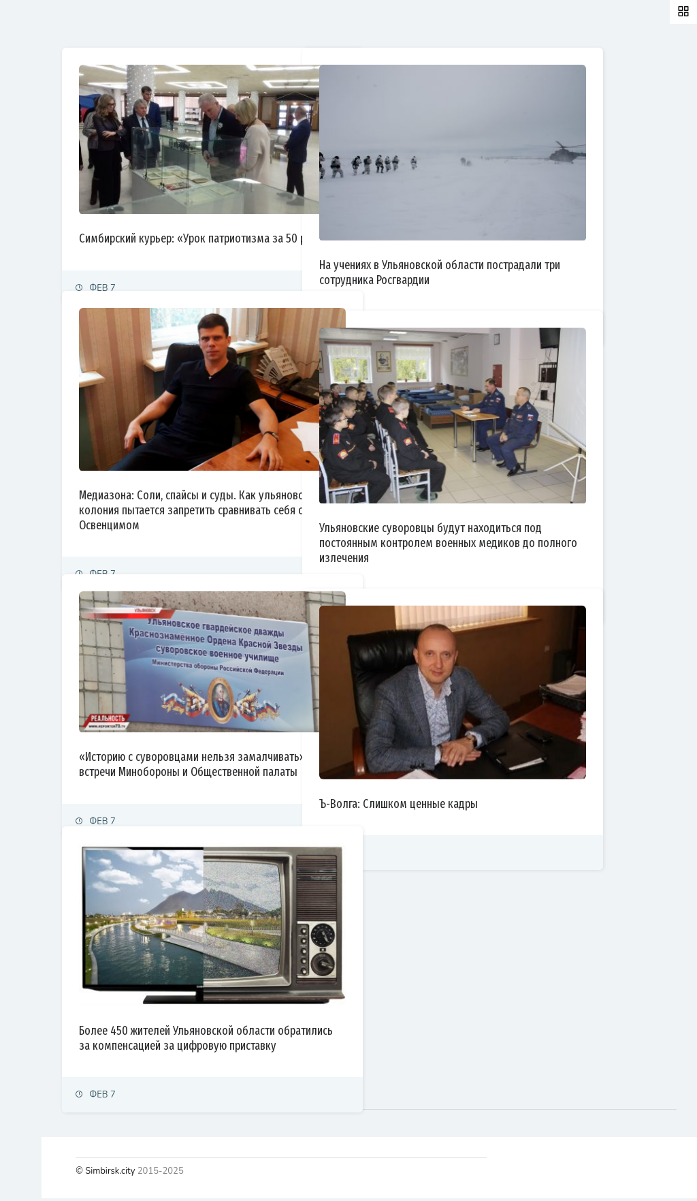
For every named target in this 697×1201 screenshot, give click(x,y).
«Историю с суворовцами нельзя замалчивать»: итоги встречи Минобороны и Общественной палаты (310, 736)
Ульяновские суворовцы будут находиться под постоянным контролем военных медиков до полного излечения (558, 498)
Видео (27, 396)
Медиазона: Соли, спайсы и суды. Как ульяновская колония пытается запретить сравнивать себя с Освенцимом (309, 476)
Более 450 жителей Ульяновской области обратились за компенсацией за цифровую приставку (319, 1004)
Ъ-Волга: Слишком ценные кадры (540, 759)
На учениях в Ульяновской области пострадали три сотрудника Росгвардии (554, 228)
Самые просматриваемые (361, 23)
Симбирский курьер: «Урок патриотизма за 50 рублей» (316, 208)
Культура (32, 277)
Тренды (29, 336)
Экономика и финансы (58, 187)
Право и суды (41, 217)
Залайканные (245, 23)
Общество (34, 247)
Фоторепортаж (44, 366)
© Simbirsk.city (247, 1174)
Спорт (25, 306)
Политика (33, 157)
